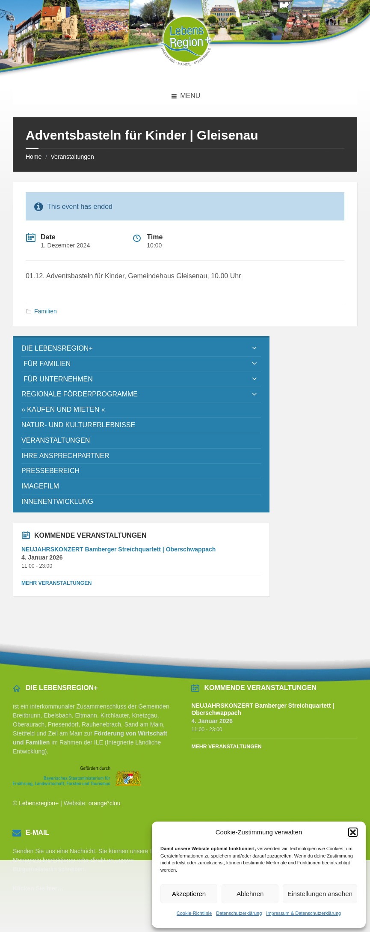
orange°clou (105, 803)
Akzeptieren (189, 893)
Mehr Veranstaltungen (56, 583)
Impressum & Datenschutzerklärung (303, 913)
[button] (353, 832)
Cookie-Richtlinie (194, 913)
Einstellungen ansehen (319, 893)
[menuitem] (141, 348)
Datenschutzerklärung (239, 913)
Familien (45, 311)
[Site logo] (185, 70)
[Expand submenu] (254, 348)
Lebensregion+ (39, 803)
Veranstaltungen (72, 156)
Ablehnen (250, 893)
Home (33, 156)
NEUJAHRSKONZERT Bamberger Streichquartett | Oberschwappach (118, 549)
